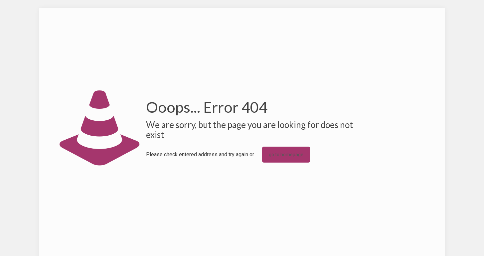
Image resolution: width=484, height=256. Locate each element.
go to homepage (286, 154)
